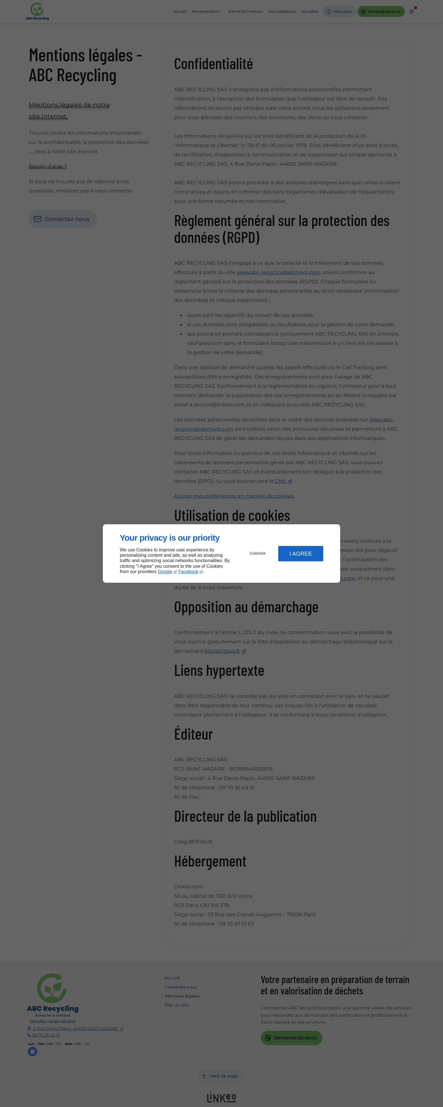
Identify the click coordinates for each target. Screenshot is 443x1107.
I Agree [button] (300, 554)
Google (165, 571)
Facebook (188, 571)
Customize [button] (258, 553)
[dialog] (221, 553)
